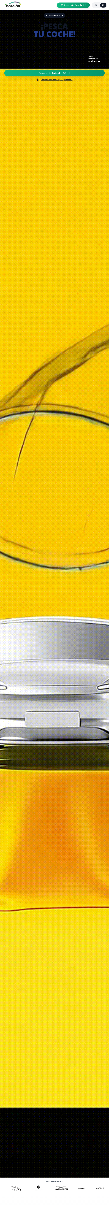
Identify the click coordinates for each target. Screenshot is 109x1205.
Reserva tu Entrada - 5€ (73, 5)
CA (95, 5)
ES (103, 5)
